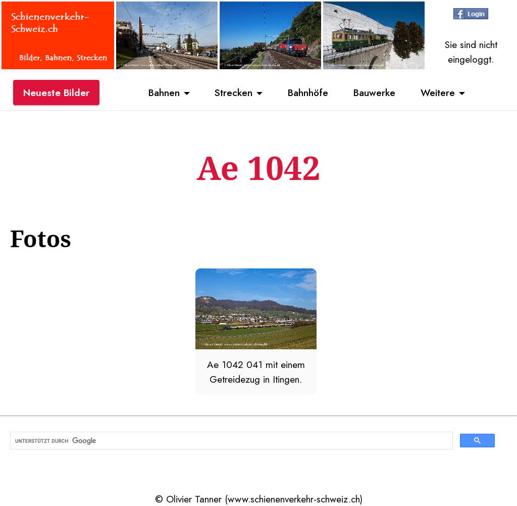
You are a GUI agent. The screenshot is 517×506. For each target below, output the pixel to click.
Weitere (438, 92)
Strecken (233, 92)
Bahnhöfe (308, 92)
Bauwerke (374, 92)
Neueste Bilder (56, 92)
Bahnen (164, 92)
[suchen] (230, 440)
